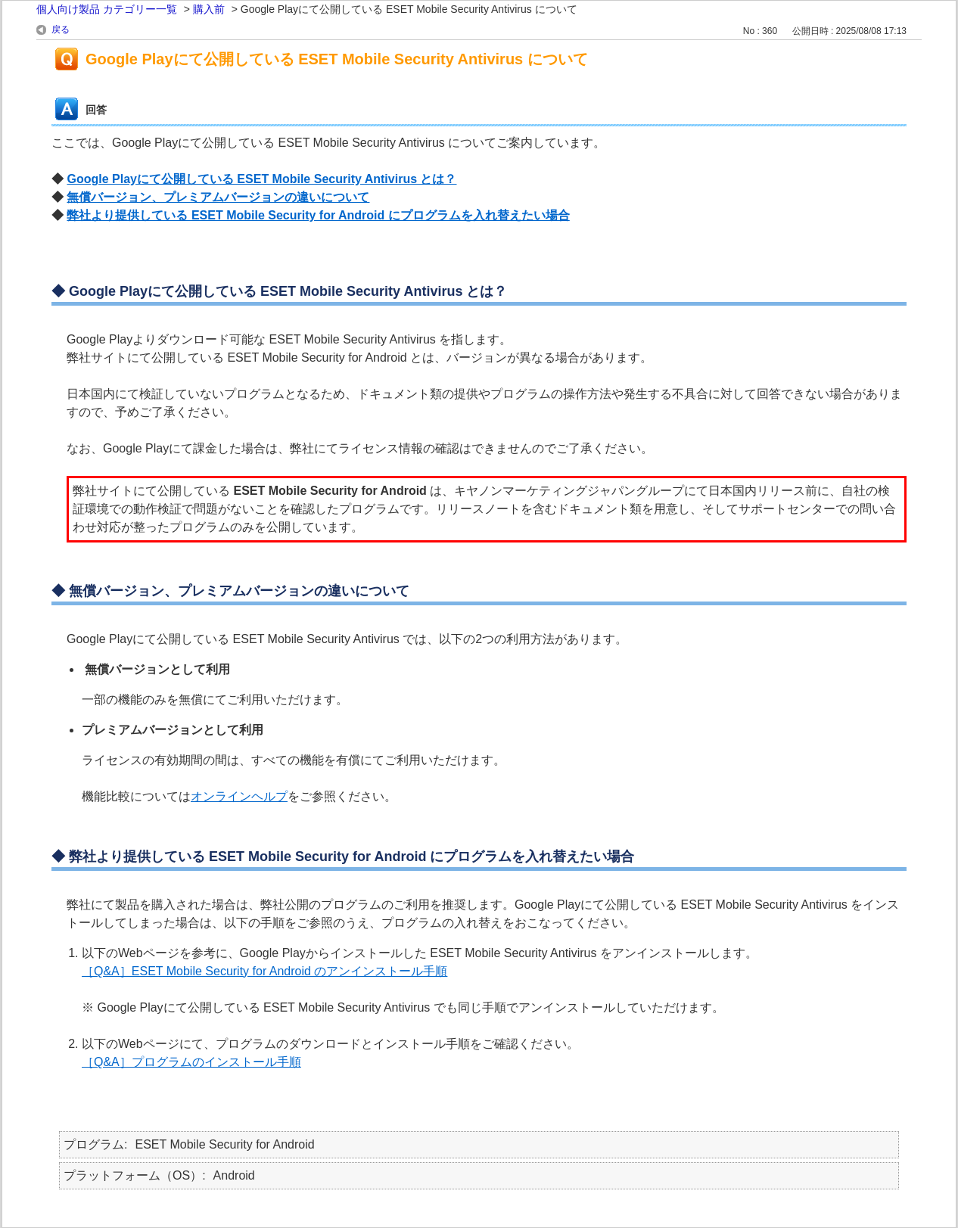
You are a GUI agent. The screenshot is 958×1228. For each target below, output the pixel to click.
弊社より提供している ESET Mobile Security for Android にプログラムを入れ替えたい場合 (318, 215)
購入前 (209, 9)
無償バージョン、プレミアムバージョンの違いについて (218, 197)
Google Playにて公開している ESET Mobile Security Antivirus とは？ (261, 179)
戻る (60, 29)
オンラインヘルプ (239, 796)
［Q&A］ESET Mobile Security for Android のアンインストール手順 (264, 971)
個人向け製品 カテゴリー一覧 (106, 9)
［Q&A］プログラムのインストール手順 (191, 1061)
